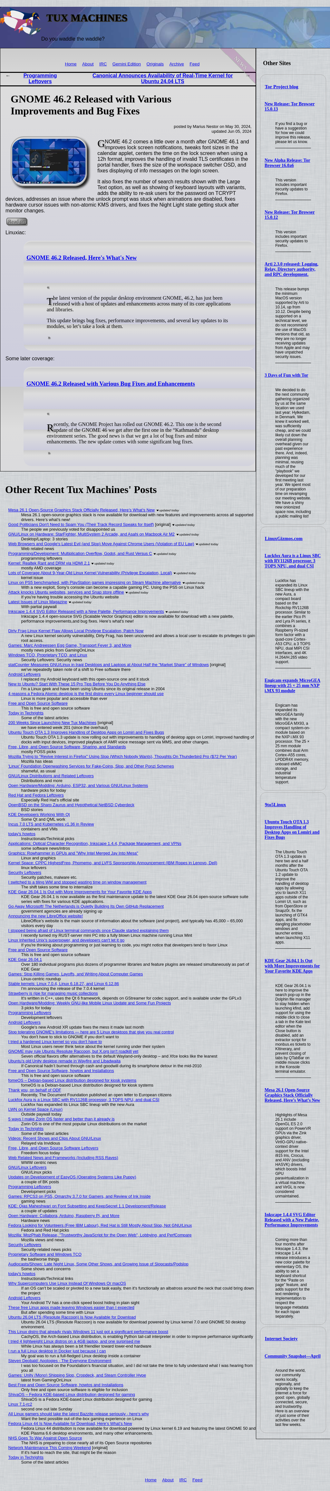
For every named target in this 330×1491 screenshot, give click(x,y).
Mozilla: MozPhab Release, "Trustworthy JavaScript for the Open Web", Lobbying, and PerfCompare (100, 1235)
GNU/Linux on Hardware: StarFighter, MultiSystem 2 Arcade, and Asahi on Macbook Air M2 (91, 534)
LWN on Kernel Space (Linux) (35, 1109)
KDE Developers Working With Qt (39, 814)
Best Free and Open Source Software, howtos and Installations (65, 1384)
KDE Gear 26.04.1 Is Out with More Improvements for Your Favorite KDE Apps (292, 965)
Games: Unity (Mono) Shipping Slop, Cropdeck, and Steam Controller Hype (77, 1375)
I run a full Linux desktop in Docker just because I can (57, 1351)
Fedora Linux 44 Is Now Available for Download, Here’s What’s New (70, 1423)
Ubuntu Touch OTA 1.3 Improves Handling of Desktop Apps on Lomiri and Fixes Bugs (292, 829)
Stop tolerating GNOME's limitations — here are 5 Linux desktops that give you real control (91, 1032)
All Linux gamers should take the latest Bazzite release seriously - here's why (78, 1413)
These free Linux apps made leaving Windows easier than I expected (71, 1307)
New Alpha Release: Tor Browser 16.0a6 (287, 163)
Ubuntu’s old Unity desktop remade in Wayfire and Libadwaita (64, 1061)
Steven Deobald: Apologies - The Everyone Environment (60, 1360)
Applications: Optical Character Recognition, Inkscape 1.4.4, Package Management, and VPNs (94, 843)
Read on (16, 221)
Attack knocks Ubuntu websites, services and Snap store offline (66, 592)
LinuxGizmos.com (284, 538)
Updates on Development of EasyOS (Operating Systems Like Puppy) (72, 1177)
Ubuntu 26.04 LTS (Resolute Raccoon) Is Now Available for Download (72, 1317)
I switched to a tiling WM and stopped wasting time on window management (77, 882)
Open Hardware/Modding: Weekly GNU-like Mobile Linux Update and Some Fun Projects (89, 1003)
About (88, 64)
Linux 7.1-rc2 (20, 1404)
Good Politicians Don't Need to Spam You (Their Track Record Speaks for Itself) (81, 524)
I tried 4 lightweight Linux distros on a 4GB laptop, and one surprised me (74, 1341)
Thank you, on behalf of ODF (34, 1090)
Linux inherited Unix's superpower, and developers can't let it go (66, 940)
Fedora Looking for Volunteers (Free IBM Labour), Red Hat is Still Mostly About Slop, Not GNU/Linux (100, 1225)
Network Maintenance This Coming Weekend (49, 1447)
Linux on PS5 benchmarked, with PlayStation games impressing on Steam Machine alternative (94, 582)
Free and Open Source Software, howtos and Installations (61, 1070)
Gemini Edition (126, 64)
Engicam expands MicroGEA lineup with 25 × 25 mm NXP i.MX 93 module (292, 685)
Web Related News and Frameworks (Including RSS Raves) (63, 1157)
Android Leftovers (24, 674)
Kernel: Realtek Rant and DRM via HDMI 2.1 (49, 563)
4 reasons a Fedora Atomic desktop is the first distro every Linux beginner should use (86, 693)
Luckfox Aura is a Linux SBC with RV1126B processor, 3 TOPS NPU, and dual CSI (293, 560)
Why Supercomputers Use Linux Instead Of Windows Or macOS (67, 1283)
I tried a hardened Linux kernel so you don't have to (55, 1041)
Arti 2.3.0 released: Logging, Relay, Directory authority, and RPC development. (291, 269)
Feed (194, 64)
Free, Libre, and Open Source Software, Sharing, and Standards (67, 746)
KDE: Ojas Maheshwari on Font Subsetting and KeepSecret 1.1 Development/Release (87, 1206)
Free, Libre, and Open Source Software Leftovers (53, 1148)
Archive (177, 64)
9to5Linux (275, 804)
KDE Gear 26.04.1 (25, 959)
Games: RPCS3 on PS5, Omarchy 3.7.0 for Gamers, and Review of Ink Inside (79, 1196)
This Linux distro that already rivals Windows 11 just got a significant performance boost (88, 1331)
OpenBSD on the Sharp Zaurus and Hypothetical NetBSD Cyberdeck (71, 804)
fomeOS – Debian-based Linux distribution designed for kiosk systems (72, 1080)
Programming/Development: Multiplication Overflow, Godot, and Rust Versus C (80, 553)
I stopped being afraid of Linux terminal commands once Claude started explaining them (88, 930)
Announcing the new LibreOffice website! (45, 916)
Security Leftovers (24, 872)
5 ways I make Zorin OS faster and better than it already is (61, 1119)
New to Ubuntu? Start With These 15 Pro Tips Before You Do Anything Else (77, 684)
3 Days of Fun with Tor (286, 375)
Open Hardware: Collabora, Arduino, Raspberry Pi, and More (64, 1215)
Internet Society (281, 1338)
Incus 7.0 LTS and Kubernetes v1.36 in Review (51, 824)
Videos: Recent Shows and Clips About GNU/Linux (54, 1138)
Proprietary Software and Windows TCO (45, 1254)
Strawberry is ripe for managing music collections (53, 993)
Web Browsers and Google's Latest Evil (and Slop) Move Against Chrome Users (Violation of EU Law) (101, 543)
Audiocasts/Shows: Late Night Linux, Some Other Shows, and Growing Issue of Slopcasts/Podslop (98, 1264)
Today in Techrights (26, 713)
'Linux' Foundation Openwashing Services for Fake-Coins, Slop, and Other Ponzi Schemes (91, 766)
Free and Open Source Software (38, 703)
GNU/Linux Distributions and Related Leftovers (51, 775)
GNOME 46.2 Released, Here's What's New (81, 258)
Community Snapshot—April (293, 1356)
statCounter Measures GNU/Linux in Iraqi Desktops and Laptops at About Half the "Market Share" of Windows (108, 664)
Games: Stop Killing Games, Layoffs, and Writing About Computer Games (75, 974)
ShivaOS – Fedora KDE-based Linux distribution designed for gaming (71, 1394)
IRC (103, 64)
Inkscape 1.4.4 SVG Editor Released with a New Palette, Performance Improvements (292, 1219)
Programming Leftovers (40, 78)
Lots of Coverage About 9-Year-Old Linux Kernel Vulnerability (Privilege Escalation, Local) (90, 572)
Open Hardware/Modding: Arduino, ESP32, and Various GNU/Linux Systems (78, 785)
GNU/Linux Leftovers (27, 1167)
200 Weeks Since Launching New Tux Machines (52, 722)
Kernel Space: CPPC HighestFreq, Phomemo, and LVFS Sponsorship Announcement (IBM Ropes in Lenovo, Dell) (112, 862)
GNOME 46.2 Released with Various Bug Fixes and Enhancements (110, 384)
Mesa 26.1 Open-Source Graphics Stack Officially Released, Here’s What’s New (292, 1095)
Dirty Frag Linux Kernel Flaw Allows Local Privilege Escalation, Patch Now (76, 630)
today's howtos (21, 833)
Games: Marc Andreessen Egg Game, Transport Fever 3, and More (69, 645)
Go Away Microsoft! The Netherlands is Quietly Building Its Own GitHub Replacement (86, 906)
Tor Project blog (281, 86)
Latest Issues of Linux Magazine (37, 601)
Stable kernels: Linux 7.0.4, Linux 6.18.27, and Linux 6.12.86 (63, 983)
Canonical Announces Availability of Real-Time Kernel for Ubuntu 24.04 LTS (162, 78)
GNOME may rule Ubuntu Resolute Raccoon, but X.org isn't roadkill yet (73, 1051)
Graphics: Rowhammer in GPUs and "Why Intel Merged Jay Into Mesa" (73, 853)
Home (70, 64)
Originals (155, 64)
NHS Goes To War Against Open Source (45, 1438)
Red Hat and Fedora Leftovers (36, 795)
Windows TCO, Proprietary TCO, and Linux (47, 655)
